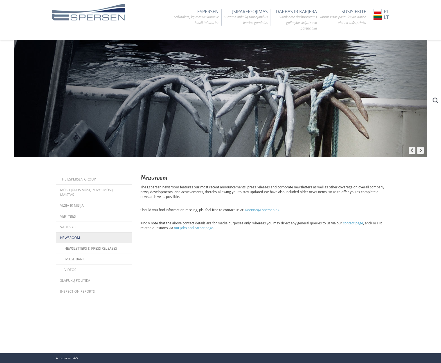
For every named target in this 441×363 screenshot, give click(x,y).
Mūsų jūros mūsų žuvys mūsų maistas (86, 192)
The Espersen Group (78, 179)
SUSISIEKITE (343, 17)
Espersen (195, 17)
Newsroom (70, 237)
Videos (70, 269)
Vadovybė (68, 227)
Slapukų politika (75, 280)
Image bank (74, 259)
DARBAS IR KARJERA (294, 20)
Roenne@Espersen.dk (262, 210)
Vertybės (68, 216)
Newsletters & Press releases (90, 248)
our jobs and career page (193, 228)
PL (381, 11)
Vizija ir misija (72, 205)
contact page (353, 223)
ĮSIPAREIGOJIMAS (245, 17)
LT (381, 17)
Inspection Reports (77, 291)
